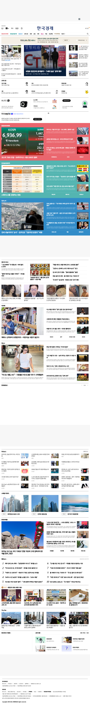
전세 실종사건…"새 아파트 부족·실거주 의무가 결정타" (60, 204)
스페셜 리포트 (5, 493)
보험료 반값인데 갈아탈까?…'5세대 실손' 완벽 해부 (43, 71)
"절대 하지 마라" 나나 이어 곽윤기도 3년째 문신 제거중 (78, 299)
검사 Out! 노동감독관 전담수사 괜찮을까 (10, 485)
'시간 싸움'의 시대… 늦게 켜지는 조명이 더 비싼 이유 (61, 357)
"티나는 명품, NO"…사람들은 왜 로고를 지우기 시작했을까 (22, 375)
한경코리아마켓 (4, 34)
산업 (34, 34)
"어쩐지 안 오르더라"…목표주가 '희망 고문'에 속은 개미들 (22, 573)
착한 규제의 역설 (5, 85)
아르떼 (3, 306)
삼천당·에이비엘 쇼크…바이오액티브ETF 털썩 (59, 139)
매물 (67, 232)
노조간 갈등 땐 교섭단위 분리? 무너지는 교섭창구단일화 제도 (40, 477)
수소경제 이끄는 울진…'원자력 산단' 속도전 (56, 604)
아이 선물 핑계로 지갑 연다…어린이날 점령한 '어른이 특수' (10, 64)
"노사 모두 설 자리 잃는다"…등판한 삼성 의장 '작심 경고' (84, 73)
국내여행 (62, 551)
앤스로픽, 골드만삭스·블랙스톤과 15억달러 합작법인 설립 (70, 485)
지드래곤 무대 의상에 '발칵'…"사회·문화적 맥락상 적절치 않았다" (24, 582)
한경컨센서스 (54, 157)
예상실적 (53, 194)
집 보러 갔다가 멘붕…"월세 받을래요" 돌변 (65, 272)
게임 (46, 34)
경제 (31, 34)
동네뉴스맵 (54, 232)
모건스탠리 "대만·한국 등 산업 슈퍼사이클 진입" (60, 186)
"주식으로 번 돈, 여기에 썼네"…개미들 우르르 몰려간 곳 (21, 568)
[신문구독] (22, 28)
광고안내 (21, 683)
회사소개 (4, 683)
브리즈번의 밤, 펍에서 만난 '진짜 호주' (57, 376)
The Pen (3, 610)
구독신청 (10, 683)
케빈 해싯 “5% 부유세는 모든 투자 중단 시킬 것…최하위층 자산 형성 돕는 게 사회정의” (40, 486)
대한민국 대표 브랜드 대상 (15, 587)
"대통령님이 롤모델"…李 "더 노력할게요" (33, 299)
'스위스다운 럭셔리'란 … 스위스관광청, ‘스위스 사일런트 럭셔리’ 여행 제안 (60, 523)
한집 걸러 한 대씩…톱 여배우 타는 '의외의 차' (66, 276)
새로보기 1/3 (85, 451)
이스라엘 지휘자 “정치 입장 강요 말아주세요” (59, 309)
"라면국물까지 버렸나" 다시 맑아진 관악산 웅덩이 (55, 299)
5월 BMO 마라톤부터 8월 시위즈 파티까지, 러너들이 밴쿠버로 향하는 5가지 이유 (60, 543)
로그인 (87, 28)
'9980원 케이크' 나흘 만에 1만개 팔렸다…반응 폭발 (39, 278)
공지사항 (37, 633)
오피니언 (26, 34)
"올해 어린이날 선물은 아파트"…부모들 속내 (12, 275)
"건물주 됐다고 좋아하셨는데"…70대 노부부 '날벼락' (33, 627)
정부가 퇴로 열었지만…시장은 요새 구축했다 (55, 627)
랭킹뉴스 (3, 559)
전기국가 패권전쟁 (69, 514)
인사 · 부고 (82, 633)
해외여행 (72, 551)
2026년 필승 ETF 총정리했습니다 (40, 469)
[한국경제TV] (7, 28)
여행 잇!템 (83, 551)
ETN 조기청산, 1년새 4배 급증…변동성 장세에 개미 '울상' (60, 149)
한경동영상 (4, 385)
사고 (87, 633)
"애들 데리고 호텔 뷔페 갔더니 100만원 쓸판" (66, 265)
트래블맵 (51, 551)
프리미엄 (58, 34)
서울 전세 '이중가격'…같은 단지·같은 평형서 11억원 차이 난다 (60, 214)
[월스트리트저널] (12, 28)
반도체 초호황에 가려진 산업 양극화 (39, 85)
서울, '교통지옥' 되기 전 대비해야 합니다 (78, 627)
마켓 (82, 157)
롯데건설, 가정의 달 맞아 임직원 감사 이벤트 (10, 470)
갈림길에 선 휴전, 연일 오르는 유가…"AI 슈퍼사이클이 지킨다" (60, 167)
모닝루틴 (51, 34)
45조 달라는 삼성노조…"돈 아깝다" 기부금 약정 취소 (65, 582)
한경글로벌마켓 (13, 34)
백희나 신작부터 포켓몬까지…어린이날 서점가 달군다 (20, 337)
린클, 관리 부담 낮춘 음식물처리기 (70, 454)
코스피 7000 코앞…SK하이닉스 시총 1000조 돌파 (19, 157)
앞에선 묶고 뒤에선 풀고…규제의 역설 (10, 627)
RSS (35, 691)
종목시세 (67, 194)
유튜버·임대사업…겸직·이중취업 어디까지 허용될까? (70, 477)
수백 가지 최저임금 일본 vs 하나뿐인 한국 (41, 93)
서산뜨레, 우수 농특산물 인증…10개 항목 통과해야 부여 (33, 604)
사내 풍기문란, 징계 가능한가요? (10, 477)
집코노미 (20, 34)
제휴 (9, 691)
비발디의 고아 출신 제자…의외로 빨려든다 (58, 329)
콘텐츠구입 (12, 691)
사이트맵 (24, 691)
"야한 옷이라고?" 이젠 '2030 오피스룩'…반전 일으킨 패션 (66, 577)
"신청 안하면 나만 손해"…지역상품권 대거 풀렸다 (10, 69)
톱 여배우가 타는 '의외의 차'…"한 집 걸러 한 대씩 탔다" (66, 573)
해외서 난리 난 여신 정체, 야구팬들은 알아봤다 (11, 299)
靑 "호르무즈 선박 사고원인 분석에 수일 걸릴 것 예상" (83, 47)
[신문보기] (2, 28)
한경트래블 (4, 520)
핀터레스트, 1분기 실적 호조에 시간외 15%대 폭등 (70, 470)
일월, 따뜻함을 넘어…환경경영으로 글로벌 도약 (78, 604)
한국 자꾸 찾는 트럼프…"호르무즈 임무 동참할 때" (61, 177)
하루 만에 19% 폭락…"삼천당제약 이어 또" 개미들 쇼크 (21, 563)
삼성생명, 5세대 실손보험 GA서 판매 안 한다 (40, 462)
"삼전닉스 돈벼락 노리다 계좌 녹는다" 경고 (65, 268)
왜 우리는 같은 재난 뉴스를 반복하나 (9, 93)
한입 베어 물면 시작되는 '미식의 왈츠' (57, 347)
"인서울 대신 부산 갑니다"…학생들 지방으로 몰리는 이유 (66, 563)
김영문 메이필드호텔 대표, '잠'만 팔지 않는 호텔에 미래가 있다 (60, 533)
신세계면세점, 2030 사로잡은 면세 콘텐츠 (40, 455)
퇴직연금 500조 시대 (10, 514)
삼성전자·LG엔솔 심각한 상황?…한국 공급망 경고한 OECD (83, 56)
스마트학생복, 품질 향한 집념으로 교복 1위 (11, 604)
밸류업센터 (81, 232)
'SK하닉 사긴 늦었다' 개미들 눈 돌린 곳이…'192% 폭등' (21, 577)
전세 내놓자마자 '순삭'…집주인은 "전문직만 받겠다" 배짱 (21, 232)
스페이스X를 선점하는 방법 (10, 195)
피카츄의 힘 (64, 93)
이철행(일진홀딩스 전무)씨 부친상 (70, 462)
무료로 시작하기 (37, 119)
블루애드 (27, 683)
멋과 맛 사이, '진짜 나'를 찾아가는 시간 (57, 366)
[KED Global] (17, 28)
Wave (42, 34)
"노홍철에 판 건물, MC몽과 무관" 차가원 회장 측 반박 (60, 224)
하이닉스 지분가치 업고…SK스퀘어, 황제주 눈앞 (60, 130)
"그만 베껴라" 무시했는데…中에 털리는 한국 (12, 266)
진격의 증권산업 (39, 514)
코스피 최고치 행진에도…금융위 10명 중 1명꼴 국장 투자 (83, 64)
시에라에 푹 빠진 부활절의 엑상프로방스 (57, 319)
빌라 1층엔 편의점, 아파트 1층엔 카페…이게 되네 (11, 59)
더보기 (62, 33)
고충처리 (15, 683)
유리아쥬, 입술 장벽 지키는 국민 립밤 (10, 455)
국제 (38, 34)
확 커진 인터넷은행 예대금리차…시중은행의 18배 (11, 74)
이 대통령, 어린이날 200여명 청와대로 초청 (10, 462)
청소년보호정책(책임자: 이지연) (59, 691)
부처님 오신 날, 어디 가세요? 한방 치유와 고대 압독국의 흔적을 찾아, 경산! (22, 552)
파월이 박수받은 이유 (66, 85)
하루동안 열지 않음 (81, 40)
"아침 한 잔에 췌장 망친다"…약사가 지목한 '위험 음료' (65, 568)
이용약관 (40, 691)
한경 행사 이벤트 (5, 633)
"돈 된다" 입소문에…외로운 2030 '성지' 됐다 (66, 280)
